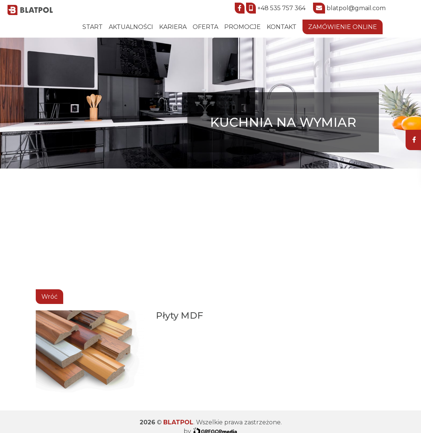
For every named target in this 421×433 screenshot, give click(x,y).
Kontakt (281, 26)
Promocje (242, 26)
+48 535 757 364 (281, 8)
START (92, 26)
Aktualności (131, 26)
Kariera (173, 26)
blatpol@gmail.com (356, 8)
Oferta (205, 26)
